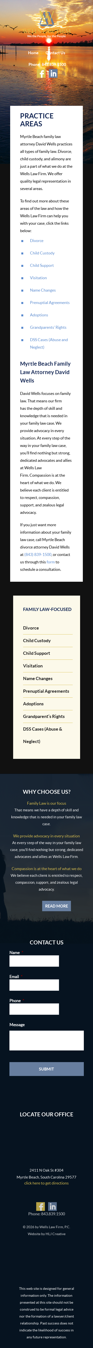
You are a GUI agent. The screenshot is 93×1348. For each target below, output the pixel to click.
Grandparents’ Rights (48, 327)
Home (33, 53)
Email (15, 976)
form (51, 562)
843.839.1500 (54, 64)
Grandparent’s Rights (44, 716)
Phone (16, 1000)
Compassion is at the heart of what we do (47, 868)
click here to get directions (46, 1183)
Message (17, 1024)
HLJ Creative (55, 1235)
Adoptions (39, 315)
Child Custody (42, 253)
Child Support (42, 265)
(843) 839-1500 (37, 554)
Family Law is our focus (46, 803)
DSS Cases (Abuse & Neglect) (42, 735)
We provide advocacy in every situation (46, 836)
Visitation (38, 277)
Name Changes (43, 290)
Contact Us (55, 53)
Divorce (36, 240)
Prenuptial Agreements (50, 302)
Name (16, 952)
